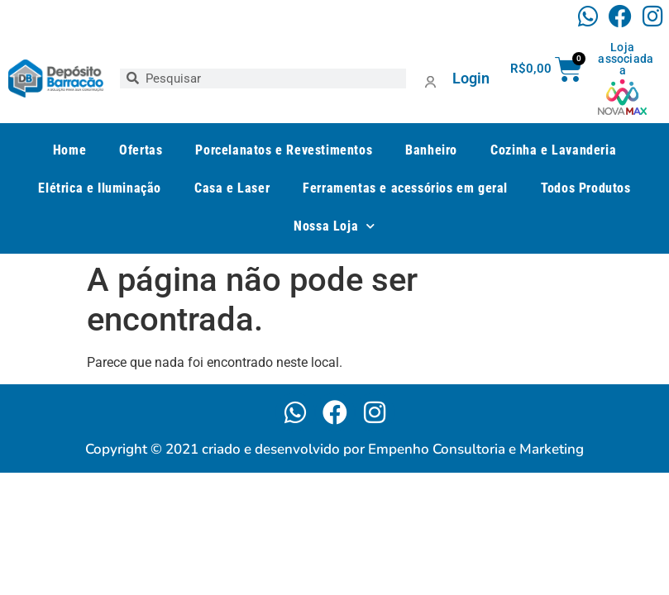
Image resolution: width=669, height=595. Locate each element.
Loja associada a (625, 58)
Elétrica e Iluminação (99, 188)
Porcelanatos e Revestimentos (283, 150)
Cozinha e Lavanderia (553, 150)
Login (471, 78)
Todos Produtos (585, 188)
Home (69, 150)
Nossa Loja (334, 226)
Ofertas (140, 150)
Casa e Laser (232, 188)
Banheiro (431, 150)
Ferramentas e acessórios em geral (405, 188)
